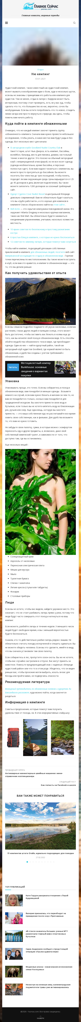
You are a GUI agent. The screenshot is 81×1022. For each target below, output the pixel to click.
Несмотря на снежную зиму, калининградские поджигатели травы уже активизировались (48, 986)
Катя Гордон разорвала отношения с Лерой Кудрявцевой (47, 897)
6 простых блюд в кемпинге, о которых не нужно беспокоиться (42, 237)
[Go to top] (40, 1018)
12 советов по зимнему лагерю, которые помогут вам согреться (43, 241)
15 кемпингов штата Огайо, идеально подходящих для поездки (40, 853)
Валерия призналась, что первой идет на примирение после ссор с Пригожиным (46, 914)
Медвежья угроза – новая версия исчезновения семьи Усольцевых (49, 968)
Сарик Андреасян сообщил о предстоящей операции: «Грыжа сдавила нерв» (47, 950)
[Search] (74, 23)
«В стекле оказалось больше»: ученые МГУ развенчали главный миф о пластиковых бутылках (47, 934)
